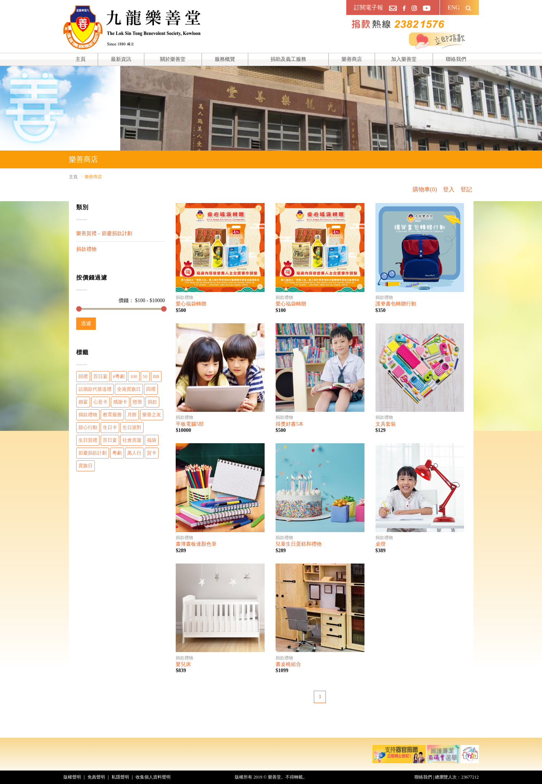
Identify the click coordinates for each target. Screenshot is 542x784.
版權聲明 (72, 777)
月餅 (132, 414)
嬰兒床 (183, 664)
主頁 (80, 59)
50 (145, 376)
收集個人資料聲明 (153, 777)
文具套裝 (385, 424)
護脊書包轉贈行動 (395, 304)
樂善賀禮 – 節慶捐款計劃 (104, 233)
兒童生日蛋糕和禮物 (298, 544)
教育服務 (112, 414)
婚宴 (83, 402)
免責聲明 (96, 777)
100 (133, 376)
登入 (449, 189)
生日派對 (131, 427)
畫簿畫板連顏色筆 (196, 544)
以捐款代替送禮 (95, 389)
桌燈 (380, 544)
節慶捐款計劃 (92, 453)
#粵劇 (119, 376)
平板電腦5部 (190, 424)
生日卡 (110, 427)
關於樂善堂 (173, 59)
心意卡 (100, 402)
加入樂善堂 (404, 59)
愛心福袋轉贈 (191, 304)
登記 (466, 189)
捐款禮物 (86, 249)
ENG (454, 7)
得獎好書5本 (290, 424)
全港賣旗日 (129, 389)
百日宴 (100, 376)
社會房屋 (131, 440)
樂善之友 (151, 414)
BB (156, 376)
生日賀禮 (87, 440)
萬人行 (134, 453)
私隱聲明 (120, 777)
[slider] (79, 309)
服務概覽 (225, 59)
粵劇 (117, 453)
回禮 (83, 376)
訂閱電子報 (368, 7)
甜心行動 (87, 427)
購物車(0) (425, 189)
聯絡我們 (456, 59)
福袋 (151, 440)
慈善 (137, 402)
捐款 (152, 402)
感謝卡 (120, 402)
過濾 (86, 323)
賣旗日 (85, 465)
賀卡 (151, 453)
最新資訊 (121, 59)
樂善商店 (352, 59)
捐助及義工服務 (288, 59)
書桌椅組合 (288, 664)
